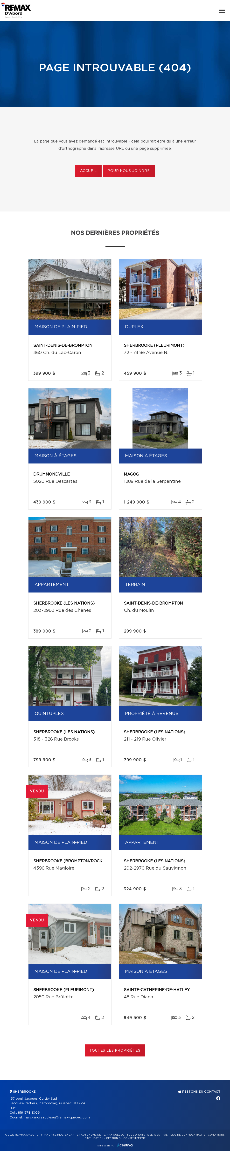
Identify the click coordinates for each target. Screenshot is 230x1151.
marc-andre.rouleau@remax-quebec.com (57, 1117)
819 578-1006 (29, 1112)
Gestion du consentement (126, 1138)
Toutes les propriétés (115, 1050)
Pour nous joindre (129, 171)
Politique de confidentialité (183, 1135)
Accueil (88, 171)
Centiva (125, 1145)
